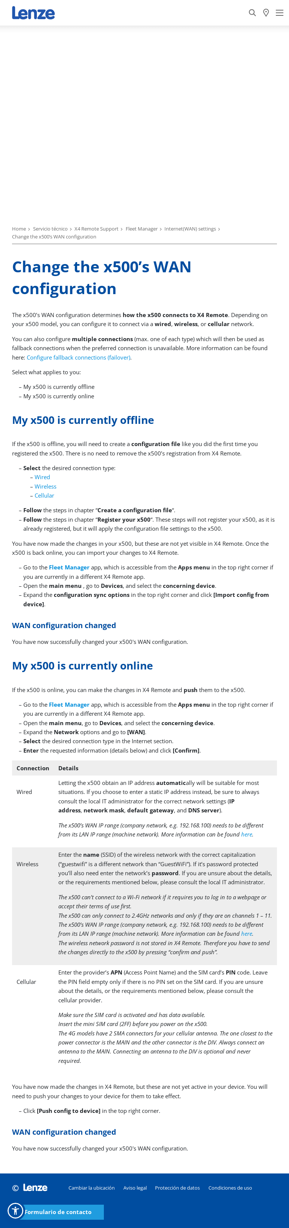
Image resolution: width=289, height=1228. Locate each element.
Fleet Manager (142, 228)
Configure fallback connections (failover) (78, 357)
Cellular (44, 495)
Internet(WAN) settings (190, 228)
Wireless (45, 486)
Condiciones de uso (230, 1187)
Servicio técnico (50, 228)
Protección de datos (177, 1187)
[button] (15, 1211)
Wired (42, 477)
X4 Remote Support (97, 228)
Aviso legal (135, 1187)
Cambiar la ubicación (91, 1187)
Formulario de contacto (57, 1212)
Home (19, 228)
